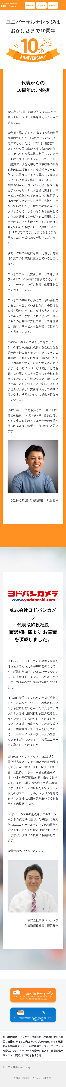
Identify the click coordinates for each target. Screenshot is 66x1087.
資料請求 (41, 6)
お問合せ (53, 6)
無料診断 (30, 6)
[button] (63, 5)
